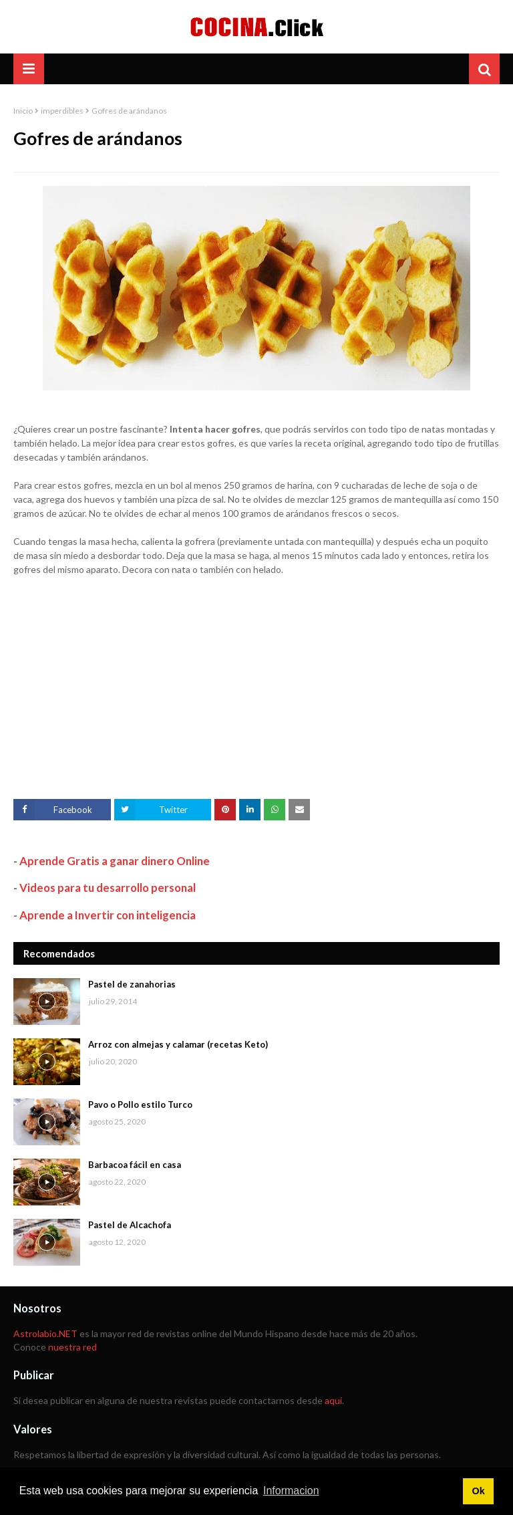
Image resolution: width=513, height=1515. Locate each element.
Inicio (23, 111)
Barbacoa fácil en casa (134, 1164)
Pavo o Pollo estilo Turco (140, 1104)
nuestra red (72, 1347)
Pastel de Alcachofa (129, 1224)
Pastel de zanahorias (132, 984)
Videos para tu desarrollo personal (107, 888)
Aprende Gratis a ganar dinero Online (114, 861)
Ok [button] (478, 1491)
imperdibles (62, 111)
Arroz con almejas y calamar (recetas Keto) (178, 1044)
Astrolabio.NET (45, 1333)
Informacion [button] (291, 1490)
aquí (333, 1400)
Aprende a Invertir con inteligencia (107, 915)
